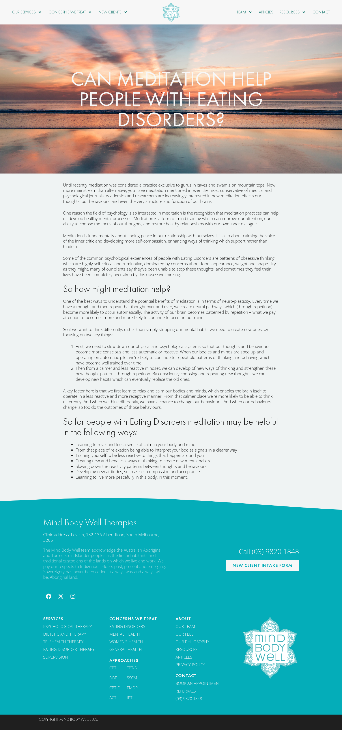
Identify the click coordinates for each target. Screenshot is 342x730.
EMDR (132, 687)
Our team (185, 626)
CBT (112, 667)
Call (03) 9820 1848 (269, 551)
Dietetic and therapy (64, 634)
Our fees (185, 634)
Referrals (186, 691)
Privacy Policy (190, 664)
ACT (112, 697)
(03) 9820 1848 (189, 698)
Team (244, 12)
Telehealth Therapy (63, 641)
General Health (125, 649)
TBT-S (132, 667)
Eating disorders (127, 626)
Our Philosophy (192, 641)
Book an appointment (198, 683)
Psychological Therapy (67, 626)
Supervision (55, 657)
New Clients (113, 12)
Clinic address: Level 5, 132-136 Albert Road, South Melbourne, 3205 (101, 537)
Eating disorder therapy (69, 649)
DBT (113, 677)
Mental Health (124, 634)
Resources (293, 12)
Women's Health (126, 641)
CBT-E (114, 687)
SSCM (132, 677)
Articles (266, 12)
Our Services (27, 12)
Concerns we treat (70, 12)
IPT (129, 697)
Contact (321, 12)
